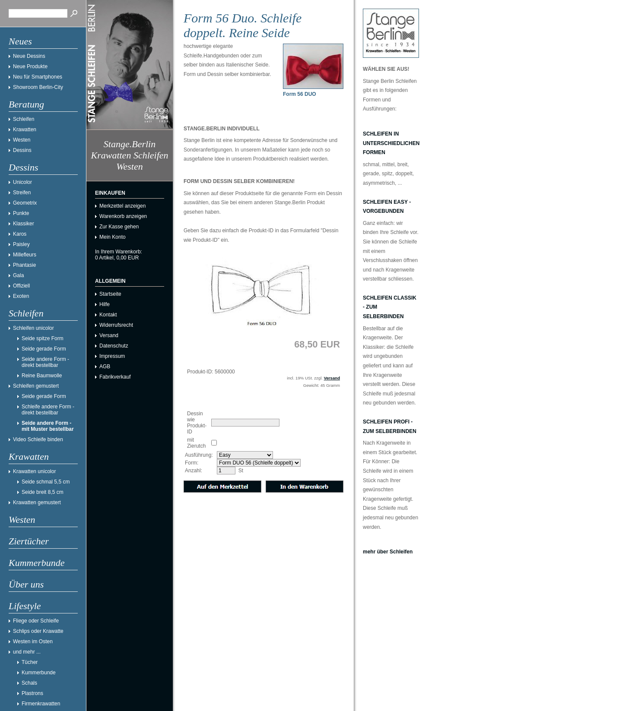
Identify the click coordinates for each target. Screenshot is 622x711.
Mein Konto (112, 237)
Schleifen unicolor (33, 328)
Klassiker (23, 224)
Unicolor (22, 182)
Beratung (26, 104)
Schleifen (23, 119)
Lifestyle (25, 605)
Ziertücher (29, 541)
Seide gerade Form (44, 349)
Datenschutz (113, 346)
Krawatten (24, 129)
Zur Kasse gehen (119, 227)
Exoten (21, 296)
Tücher (30, 662)
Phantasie (24, 265)
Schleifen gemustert (36, 386)
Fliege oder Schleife (36, 621)
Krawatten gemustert (37, 502)
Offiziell (21, 286)
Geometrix (25, 203)
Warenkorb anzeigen (123, 216)
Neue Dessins (29, 56)
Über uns (26, 584)
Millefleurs (24, 255)
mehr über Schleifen (388, 552)
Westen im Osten (33, 641)
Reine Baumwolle (42, 376)
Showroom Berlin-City (38, 87)
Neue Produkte (30, 66)
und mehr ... (27, 652)
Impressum (112, 356)
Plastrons (32, 693)
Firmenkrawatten (41, 704)
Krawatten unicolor (34, 471)
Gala (18, 275)
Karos (19, 234)
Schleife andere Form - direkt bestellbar (48, 410)
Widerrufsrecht (116, 325)
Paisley (21, 244)
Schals (29, 683)
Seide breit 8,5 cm (42, 492)
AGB (104, 366)
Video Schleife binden (38, 439)
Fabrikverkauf (115, 377)
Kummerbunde (37, 562)
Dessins (22, 150)
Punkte (21, 213)
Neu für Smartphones (37, 77)
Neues (20, 41)
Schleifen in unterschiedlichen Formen (391, 143)
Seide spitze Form (42, 338)
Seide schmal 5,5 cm (46, 482)
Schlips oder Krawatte (38, 631)
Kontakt (108, 315)
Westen (21, 140)
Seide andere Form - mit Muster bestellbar (48, 426)
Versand (108, 335)
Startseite (110, 294)
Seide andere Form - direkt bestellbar (45, 362)
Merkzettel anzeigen (122, 206)
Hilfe (104, 304)
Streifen (22, 193)
